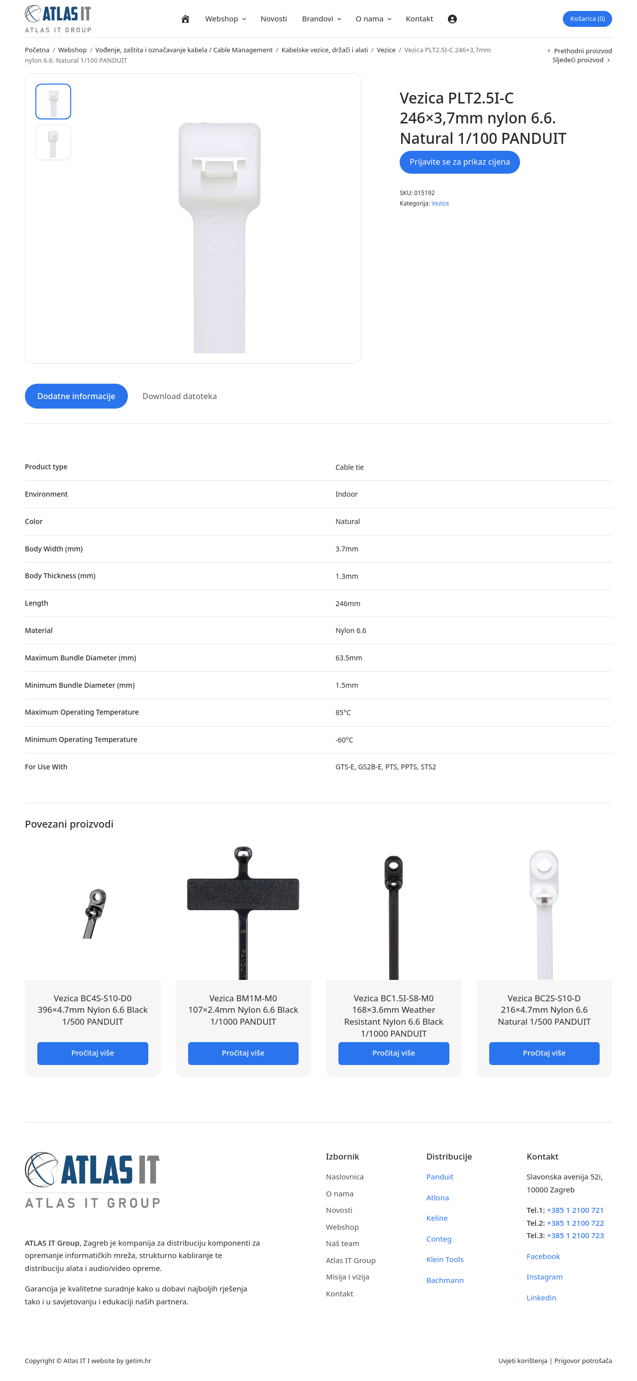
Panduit (440, 1176)
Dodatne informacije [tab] (76, 396)
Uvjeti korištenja (522, 1360)
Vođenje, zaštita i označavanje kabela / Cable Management (184, 49)
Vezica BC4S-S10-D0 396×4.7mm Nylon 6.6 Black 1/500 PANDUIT (93, 1010)
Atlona (437, 1197)
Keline (437, 1218)
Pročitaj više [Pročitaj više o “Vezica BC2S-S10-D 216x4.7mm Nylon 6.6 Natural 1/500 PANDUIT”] (544, 1053)
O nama (370, 18)
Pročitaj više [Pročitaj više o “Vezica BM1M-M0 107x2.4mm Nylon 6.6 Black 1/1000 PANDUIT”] (243, 1053)
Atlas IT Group (351, 1260)
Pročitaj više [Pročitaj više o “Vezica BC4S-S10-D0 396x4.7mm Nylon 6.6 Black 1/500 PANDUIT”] (92, 1053)
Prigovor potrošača (583, 1360)
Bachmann (445, 1280)
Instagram (545, 1276)
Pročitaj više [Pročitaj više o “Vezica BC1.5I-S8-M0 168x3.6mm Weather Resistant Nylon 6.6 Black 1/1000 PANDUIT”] (393, 1053)
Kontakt (419, 18)
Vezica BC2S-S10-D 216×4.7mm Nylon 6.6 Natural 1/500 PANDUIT (544, 1010)
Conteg (439, 1239)
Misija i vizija (347, 1276)
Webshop (222, 18)
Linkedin (541, 1297)
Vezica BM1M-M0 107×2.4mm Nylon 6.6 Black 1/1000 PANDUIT (243, 1010)
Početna (37, 49)
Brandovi (317, 18)
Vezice (386, 49)
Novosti (274, 18)
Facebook (543, 1256)
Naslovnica (345, 1176)
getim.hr (138, 1360)
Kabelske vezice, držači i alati (325, 49)
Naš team (342, 1243)
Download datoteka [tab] (179, 396)
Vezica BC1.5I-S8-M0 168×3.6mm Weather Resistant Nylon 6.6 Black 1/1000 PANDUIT (393, 1015)
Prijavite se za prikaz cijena (460, 161)
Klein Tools (445, 1259)
